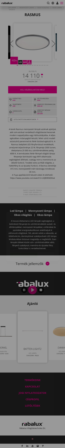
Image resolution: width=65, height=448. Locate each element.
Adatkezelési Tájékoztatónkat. (28, 231)
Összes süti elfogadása (24, 243)
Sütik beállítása (20, 237)
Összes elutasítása (43, 237)
